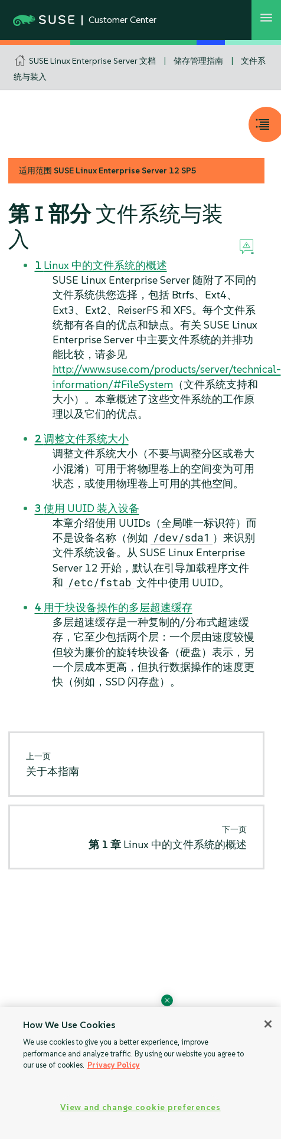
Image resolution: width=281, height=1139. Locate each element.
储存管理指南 (198, 60)
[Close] (268, 1024)
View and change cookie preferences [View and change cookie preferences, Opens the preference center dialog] (140, 1107)
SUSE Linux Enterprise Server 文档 (92, 60)
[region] (140, 1073)
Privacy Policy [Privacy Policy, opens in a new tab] (113, 1065)
